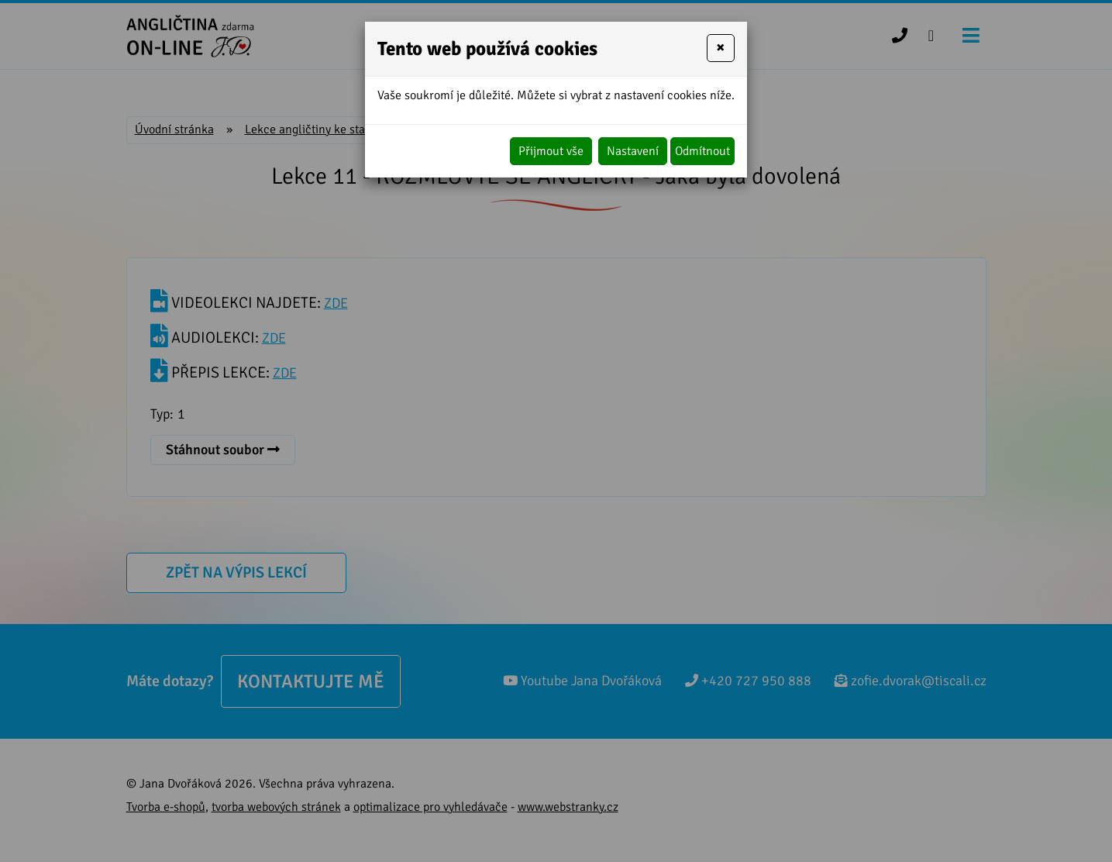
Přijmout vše (551, 151)
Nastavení (633, 151)
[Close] (721, 48)
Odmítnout (702, 151)
